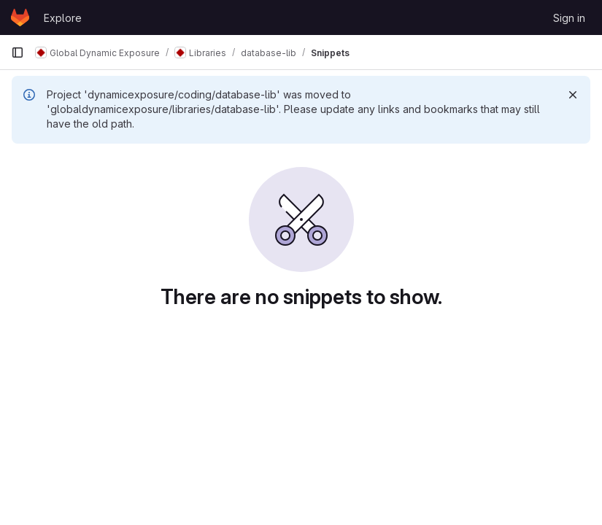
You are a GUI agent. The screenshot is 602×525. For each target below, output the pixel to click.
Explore (63, 18)
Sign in (569, 18)
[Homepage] (20, 17)
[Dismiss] (573, 95)
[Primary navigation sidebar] (17, 52)
